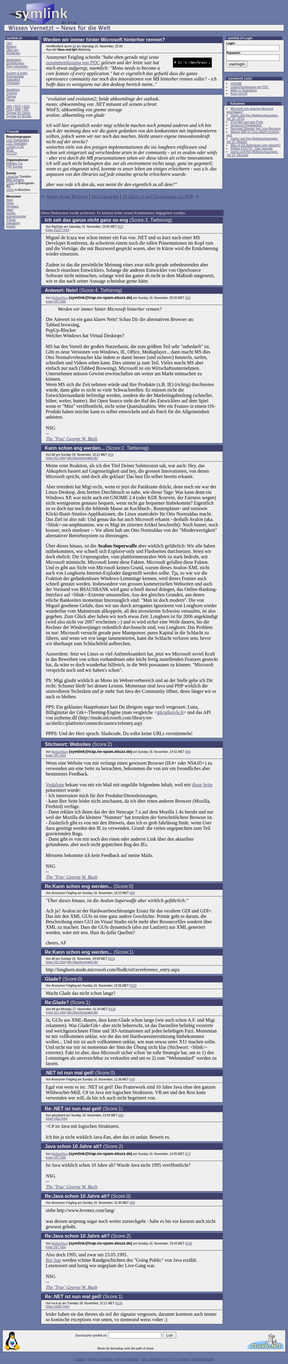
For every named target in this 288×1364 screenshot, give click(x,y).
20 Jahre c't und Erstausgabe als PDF (158, 196)
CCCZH (11, 153)
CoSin (10, 183)
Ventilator (12, 206)
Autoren (183, 1359)
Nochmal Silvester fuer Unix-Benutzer (255, 128)
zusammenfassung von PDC (73, 62)
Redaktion (13, 89)
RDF (18, 106)
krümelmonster (16, 216)
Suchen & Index (17, 73)
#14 (118, 1303)
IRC (26, 109)
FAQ (9, 43)
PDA (9, 109)
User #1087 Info (57, 1306)
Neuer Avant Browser (67, 196)
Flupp (10, 203)
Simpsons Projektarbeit (245, 125)
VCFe (10, 190)
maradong (13, 223)
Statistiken (13, 79)
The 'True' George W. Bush (71, 438)
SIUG (10, 150)
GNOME (236, 83)
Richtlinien (13, 53)
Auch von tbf (238, 93)
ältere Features (127, 1359)
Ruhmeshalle (15, 76)
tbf (74, 46)
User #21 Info (56, 458)
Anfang (80, 1359)
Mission (11, 46)
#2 (187, 298)
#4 (132, 1079)
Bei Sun (53, 1260)
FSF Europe (14, 166)
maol (9, 199)
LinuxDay (12, 176)
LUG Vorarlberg (16, 143)
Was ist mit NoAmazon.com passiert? (255, 145)
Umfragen (13, 83)
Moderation (13, 60)
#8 (132, 1202)
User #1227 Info (57, 230)
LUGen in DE (15, 146)
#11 (111, 958)
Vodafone (55, 784)
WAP (18, 109)
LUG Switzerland (17, 140)
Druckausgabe (105, 196)
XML (9, 106)
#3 (110, 454)
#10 (188, 1243)
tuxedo (10, 226)
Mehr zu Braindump (243, 90)
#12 (133, 985)
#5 (121, 1115)
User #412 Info (57, 1118)
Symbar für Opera (18, 113)
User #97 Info (56, 301)
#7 (187, 1154)
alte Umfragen (153, 1359)
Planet (10, 99)
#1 (120, 226)
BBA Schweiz (15, 180)
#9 (132, 893)
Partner (11, 96)
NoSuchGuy (60, 298)
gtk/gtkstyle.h (170, 712)
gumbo (11, 213)
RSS (26, 106)
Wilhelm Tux (14, 163)
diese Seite (202, 784)
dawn (10, 209)
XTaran (11, 219)
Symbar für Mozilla (18, 116)
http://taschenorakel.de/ (82, 458)
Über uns (12, 50)
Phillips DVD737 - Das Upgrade (251, 148)
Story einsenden (17, 66)
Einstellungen (15, 63)
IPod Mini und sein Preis (246, 122)
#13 (111, 1009)
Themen (11, 93)
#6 (187, 751)
